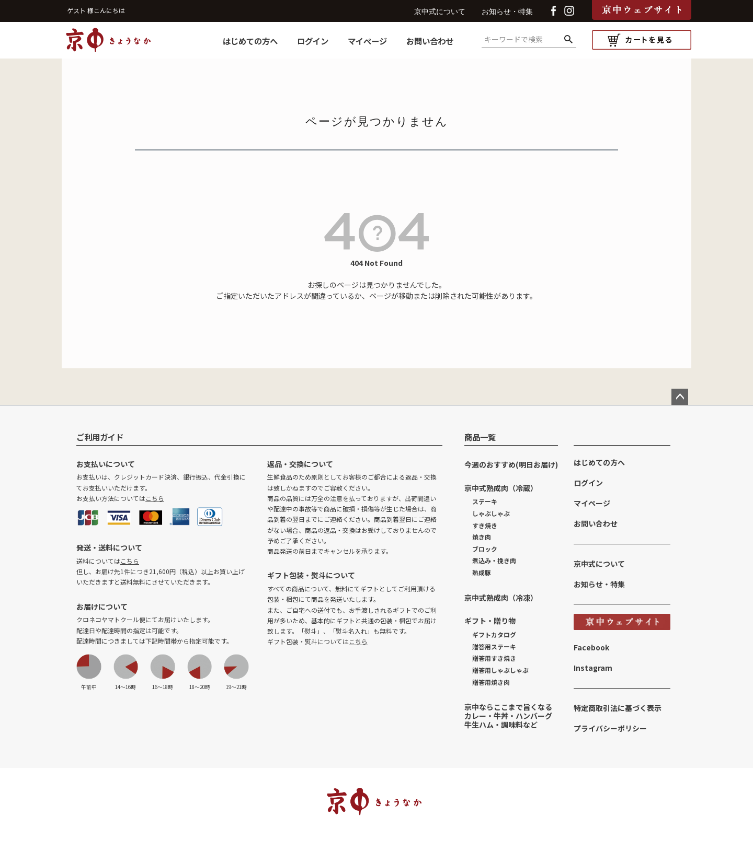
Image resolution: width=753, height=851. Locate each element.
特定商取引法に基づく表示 (617, 708)
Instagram (593, 667)
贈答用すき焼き (494, 658)
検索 (568, 39)
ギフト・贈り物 (490, 620)
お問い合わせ (429, 40)
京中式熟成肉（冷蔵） (501, 488)
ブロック (484, 548)
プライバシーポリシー (610, 728)
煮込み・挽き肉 (494, 560)
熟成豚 (481, 572)
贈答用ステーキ (494, 646)
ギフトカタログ (494, 634)
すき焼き (484, 525)
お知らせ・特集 (507, 12)
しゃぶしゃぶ (491, 513)
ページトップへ (679, 397)
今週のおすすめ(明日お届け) (511, 464)
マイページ (367, 40)
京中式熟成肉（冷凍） (501, 597)
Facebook (591, 647)
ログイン (312, 40)
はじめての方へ (250, 40)
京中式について (439, 12)
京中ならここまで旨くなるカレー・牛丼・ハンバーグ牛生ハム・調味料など (508, 716)
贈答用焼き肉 (491, 682)
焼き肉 (481, 536)
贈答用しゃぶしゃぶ (500, 670)
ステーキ (484, 501)
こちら (154, 498)
